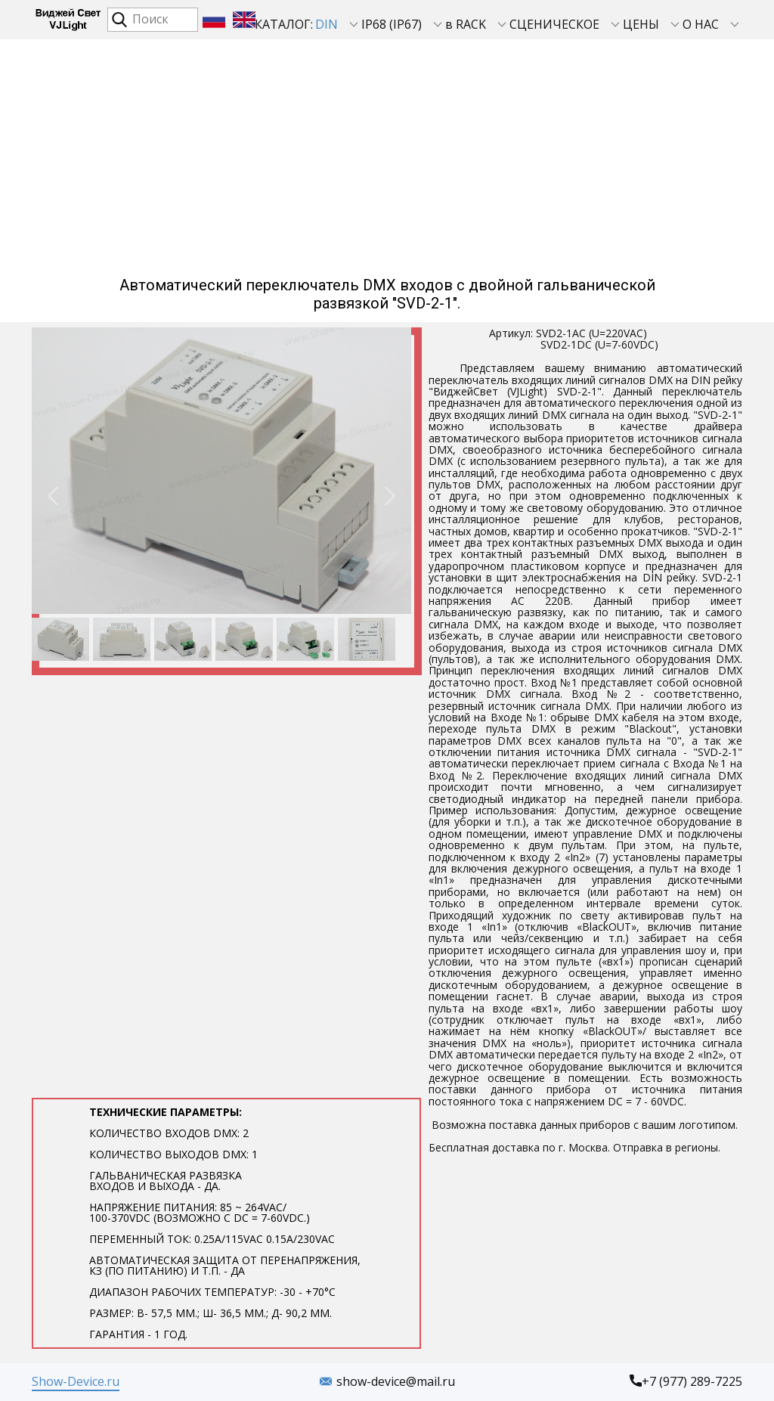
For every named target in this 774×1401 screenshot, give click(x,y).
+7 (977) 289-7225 (686, 1382)
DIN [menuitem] (326, 24)
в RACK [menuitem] (465, 24)
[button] (53, 496)
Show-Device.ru (75, 1381)
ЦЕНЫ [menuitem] (641, 24)
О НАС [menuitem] (701, 24)
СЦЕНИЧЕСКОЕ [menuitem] (554, 24)
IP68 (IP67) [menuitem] (391, 24)
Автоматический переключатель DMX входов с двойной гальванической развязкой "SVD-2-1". (387, 294)
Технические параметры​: (226, 1223)
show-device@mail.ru (387, 1382)
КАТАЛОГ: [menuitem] (284, 24)
